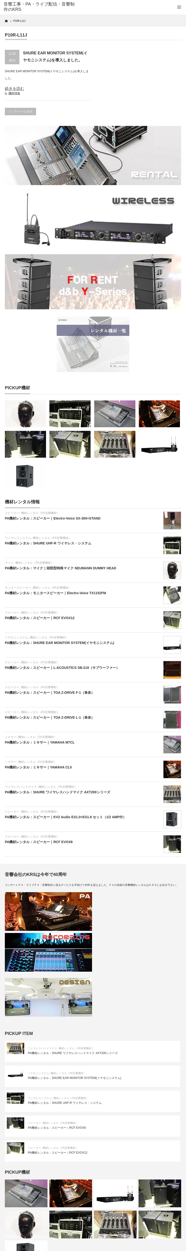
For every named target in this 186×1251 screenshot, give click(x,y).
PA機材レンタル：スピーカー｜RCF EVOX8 (39, 842)
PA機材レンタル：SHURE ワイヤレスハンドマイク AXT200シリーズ (57, 792)
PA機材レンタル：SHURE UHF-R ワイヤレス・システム (48, 543)
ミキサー (10, 737)
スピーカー (12, 513)
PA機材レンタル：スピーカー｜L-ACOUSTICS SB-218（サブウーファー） (62, 668)
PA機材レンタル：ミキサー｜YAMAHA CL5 (38, 767)
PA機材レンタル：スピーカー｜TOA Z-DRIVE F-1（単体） (49, 692)
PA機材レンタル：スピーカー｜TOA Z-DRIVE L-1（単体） (49, 717)
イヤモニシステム (16, 637)
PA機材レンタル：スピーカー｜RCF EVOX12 (40, 618)
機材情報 (14, 93)
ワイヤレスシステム (18, 538)
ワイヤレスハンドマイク (21, 786)
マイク (9, 562)
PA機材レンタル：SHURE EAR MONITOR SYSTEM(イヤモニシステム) (59, 643)
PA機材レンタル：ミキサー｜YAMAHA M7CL (40, 742)
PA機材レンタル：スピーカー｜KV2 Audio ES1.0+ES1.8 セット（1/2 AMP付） (65, 817)
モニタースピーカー (18, 587)
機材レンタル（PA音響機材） (40, 513)
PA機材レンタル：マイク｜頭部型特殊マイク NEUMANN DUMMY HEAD (60, 568)
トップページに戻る (20, 111)
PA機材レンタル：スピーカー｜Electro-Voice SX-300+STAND (53, 518)
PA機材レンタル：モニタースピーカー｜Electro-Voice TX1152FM (55, 593)
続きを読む (14, 89)
